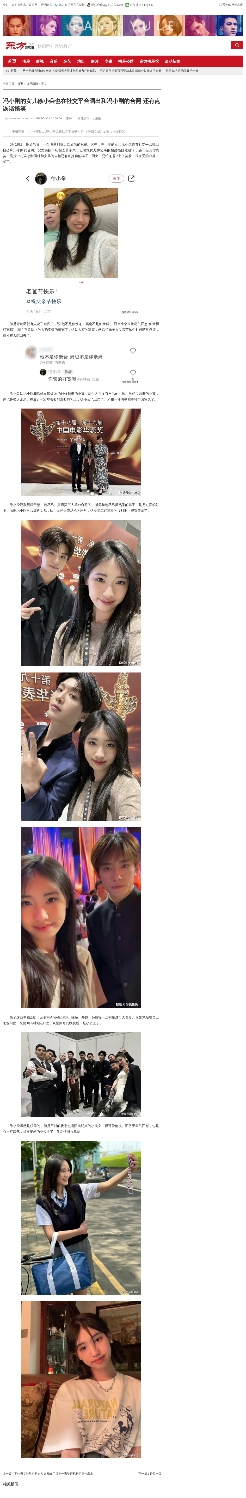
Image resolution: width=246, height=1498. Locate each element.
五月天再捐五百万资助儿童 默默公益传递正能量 (130, 70)
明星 (26, 61)
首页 (12, 61)
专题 (108, 61)
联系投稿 (225, 4)
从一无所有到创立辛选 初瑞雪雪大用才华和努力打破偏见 (59, 70)
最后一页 (155, 1473)
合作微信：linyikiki (141, 4)
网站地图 (237, 4)
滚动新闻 (172, 61)
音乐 (53, 61)
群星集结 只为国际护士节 (182, 70)
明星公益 (126, 61)
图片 (94, 61)
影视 (40, 61)
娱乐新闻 (32, 83)
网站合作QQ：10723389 (107, 4)
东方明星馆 (149, 61)
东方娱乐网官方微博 (72, 4)
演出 (81, 61)
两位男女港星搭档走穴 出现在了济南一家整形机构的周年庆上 (53, 1473)
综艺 (67, 61)
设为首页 (47, 4)
